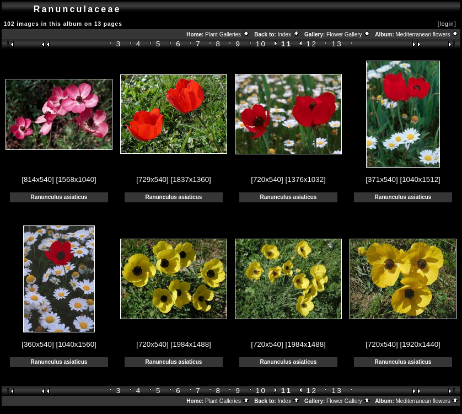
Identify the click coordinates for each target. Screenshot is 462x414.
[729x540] (152, 179)
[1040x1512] (420, 179)
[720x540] (267, 179)
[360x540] (38, 344)
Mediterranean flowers (427, 34)
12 (312, 44)
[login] (447, 24)
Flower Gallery (348, 34)
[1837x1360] (190, 179)
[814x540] (38, 179)
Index (288, 34)
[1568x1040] (76, 179)
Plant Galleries (227, 34)
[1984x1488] (190, 344)
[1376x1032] (305, 179)
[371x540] (382, 179)
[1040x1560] (76, 344)
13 (337, 44)
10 (261, 44)
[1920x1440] (420, 344)
